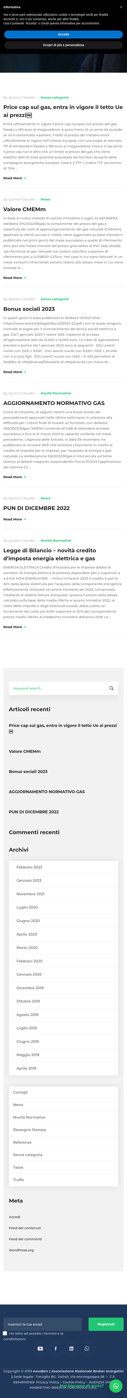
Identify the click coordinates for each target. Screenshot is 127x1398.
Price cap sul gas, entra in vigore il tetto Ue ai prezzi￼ (63, 738)
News (45, 199)
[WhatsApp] (87, 1348)
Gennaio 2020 (29, 984)
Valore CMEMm (24, 209)
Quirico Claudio (21, 97)
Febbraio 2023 (29, 877)
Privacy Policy (47, 1382)
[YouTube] (40, 1348)
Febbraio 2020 (29, 971)
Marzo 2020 (27, 958)
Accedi (14, 1227)
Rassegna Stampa (29, 1140)
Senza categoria (55, 97)
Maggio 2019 (27, 1065)
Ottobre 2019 (28, 1011)
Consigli (20, 1102)
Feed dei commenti (25, 1249)
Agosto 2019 (27, 1024)
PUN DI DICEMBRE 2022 (36, 508)
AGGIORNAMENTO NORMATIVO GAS (54, 403)
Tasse (18, 1177)
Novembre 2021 (30, 904)
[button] (116, 1386)
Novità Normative (56, 393)
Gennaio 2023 (28, 890)
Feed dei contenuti (25, 1238)
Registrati (106, 1324)
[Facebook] (55, 1348)
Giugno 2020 (28, 931)
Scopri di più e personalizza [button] (63, 45)
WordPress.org (21, 1260)
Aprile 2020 (26, 944)
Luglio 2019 (26, 1038)
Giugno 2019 (27, 1051)
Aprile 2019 (26, 1078)
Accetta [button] (63, 34)
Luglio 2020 (27, 917)
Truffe (18, 1190)
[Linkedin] (71, 1348)
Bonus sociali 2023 (29, 309)
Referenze (22, 1152)
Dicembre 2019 (30, 998)
